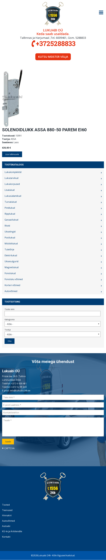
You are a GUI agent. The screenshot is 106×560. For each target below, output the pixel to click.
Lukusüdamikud (13, 195)
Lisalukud (9, 189)
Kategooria (9, 319)
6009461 (61, 38)
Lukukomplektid (13, 172)
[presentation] (23, 455)
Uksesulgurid (11, 261)
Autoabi (6, 526)
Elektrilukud (11, 255)
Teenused (7, 510)
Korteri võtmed (12, 285)
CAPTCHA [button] (9, 448)
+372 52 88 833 (19, 386)
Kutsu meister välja (53, 57)
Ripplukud (10, 213)
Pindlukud (10, 207)
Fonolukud (10, 273)
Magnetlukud (11, 267)
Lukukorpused (12, 184)
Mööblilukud (11, 243)
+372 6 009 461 (19, 383)
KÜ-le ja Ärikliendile (12, 531)
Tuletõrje (9, 249)
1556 (18, 379)
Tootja (8, 329)
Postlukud (10, 237)
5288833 (80, 38)
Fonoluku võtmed (14, 279)
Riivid (7, 225)
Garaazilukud (11, 219)
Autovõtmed (11, 291)
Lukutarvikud (11, 178)
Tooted (6, 504)
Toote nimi (9, 309)
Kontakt (6, 536)
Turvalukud (11, 201)
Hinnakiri (7, 515)
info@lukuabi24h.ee (20, 390)
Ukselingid (10, 231)
